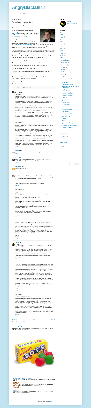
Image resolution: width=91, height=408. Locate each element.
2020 (62, 34)
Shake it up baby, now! (66, 100)
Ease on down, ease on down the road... (70, 123)
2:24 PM (17, 162)
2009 (62, 53)
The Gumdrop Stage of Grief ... (19, 326)
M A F (16, 174)
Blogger (50, 401)
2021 (62, 32)
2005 (62, 138)
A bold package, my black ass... (68, 80)
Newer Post (14, 319)
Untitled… (15, 390)
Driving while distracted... (67, 95)
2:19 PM (17, 153)
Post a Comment (17, 317)
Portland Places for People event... (69, 99)
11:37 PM (17, 238)
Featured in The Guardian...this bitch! (69, 125)
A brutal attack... (65, 82)
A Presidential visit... (66, 116)
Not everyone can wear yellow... (68, 84)
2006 (62, 59)
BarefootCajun (18, 157)
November (64, 62)
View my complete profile (72, 23)
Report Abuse (63, 142)
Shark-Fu (17, 242)
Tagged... (64, 120)
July (63, 69)
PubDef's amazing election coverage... (70, 122)
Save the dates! (65, 111)
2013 (62, 46)
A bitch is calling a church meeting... (69, 129)
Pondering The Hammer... (67, 127)
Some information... (66, 115)
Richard (17, 150)
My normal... (64, 130)
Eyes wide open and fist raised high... (69, 106)
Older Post (53, 319)
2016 (62, 41)
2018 (62, 37)
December (64, 60)
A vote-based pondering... (67, 109)
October (64, 64)
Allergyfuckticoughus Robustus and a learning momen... (69, 90)
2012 (62, 48)
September (64, 65)
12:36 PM (17, 146)
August (64, 67)
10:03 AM (17, 258)
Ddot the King (18, 166)
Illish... (63, 76)
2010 (62, 51)
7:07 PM (17, 216)
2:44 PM (17, 170)
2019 (62, 36)
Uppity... (64, 107)
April (63, 74)
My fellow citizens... (66, 104)
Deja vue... (64, 118)
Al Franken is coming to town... (68, 92)
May (63, 73)
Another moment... (66, 97)
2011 (62, 50)
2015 (62, 43)
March (63, 133)
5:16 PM (17, 185)
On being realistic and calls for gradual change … (23, 378)
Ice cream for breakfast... (67, 113)
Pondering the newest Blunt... (68, 93)
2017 (62, 39)
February (64, 134)
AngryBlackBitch (28, 7)
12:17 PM (17, 290)
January (64, 136)
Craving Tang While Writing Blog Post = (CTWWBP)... (30, 382)
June (63, 71)
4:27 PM (17, 314)
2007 (62, 57)
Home (34, 319)
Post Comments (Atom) (22, 321)
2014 (62, 44)
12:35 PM (17, 118)
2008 (62, 55)
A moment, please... (66, 102)
